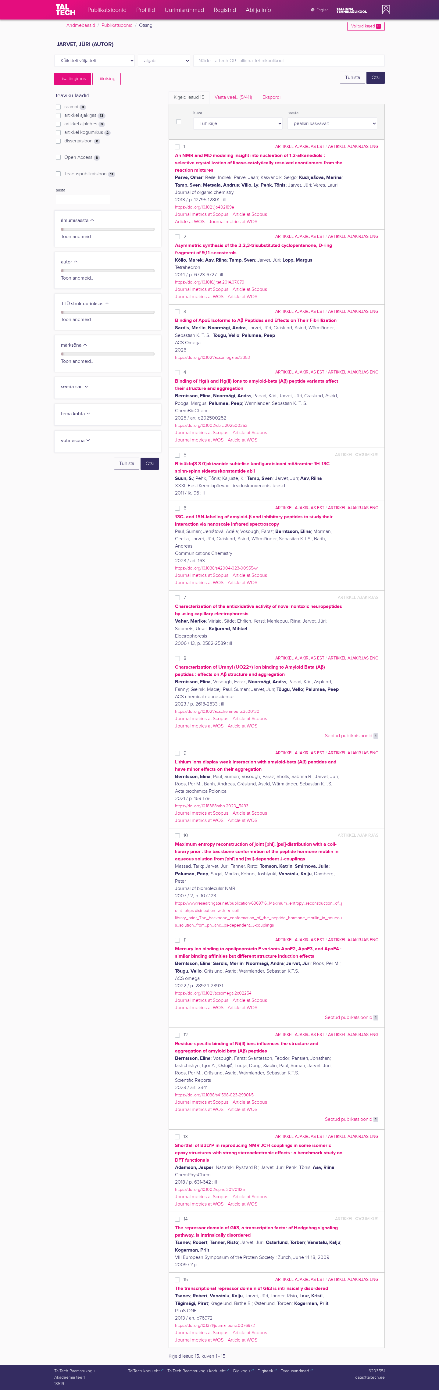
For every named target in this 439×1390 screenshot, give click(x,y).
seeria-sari (75, 387)
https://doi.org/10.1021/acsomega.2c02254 (213, 993)
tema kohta (76, 414)
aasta (60, 190)
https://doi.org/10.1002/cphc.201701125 (210, 1189)
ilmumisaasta (78, 220)
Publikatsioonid (117, 25)
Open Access (82, 158)
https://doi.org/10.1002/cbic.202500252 (211, 425)
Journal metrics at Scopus (201, 214)
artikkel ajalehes (84, 124)
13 (186, 1137)
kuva (197, 112)
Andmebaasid (80, 25)
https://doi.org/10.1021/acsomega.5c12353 (212, 357)
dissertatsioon (82, 141)
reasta (292, 112)
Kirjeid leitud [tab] (189, 97)
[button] (385, 10)
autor (69, 262)
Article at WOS (190, 222)
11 (185, 940)
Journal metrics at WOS (233, 222)
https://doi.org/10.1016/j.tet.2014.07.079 (209, 282)
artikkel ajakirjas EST (299, 146)
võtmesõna (76, 441)
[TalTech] (65, 10)
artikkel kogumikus (87, 133)
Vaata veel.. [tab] (233, 97)
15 (186, 1280)
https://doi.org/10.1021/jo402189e (204, 207)
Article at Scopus (250, 214)
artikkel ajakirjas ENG (353, 146)
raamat (75, 107)
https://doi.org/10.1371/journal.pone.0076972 (215, 1325)
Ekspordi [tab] (271, 97)
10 (186, 835)
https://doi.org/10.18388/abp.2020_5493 (211, 806)
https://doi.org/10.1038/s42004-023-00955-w (216, 568)
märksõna (74, 345)
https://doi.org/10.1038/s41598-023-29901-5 (214, 1095)
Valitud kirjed (366, 26)
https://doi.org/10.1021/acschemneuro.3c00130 (217, 711)
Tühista (352, 77)
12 (186, 1035)
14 (186, 1219)
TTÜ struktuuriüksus (85, 304)
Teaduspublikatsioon (89, 174)
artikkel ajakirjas (84, 116)
